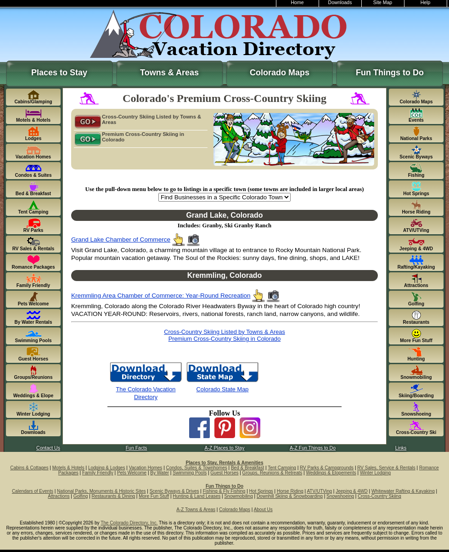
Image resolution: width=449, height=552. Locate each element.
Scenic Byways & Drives (174, 491)
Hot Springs (261, 491)
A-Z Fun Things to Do (313, 448)
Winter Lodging (375, 472)
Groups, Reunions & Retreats (272, 472)
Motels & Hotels (68, 467)
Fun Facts (136, 448)
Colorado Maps (279, 72)
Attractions (58, 496)
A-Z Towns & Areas (195, 509)
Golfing (80, 496)
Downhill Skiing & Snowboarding (290, 496)
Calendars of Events (32, 491)
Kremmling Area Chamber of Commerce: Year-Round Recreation (161, 295)
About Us (263, 509)
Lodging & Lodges (106, 467)
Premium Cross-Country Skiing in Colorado (129, 137)
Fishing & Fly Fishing (224, 491)
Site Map (382, 2)
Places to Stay (59, 72)
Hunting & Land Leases (196, 496)
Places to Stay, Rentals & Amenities (225, 462)
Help (426, 2)
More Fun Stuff (154, 496)
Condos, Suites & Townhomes (196, 467)
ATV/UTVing (319, 491)
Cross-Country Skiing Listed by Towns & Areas (137, 120)
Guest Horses (224, 472)
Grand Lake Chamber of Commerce (120, 239)
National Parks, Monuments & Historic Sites (101, 491)
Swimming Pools (190, 472)
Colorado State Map (222, 389)
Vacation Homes (146, 467)
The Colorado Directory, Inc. (129, 522)
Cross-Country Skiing (379, 496)
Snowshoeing (340, 496)
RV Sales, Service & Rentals (386, 467)
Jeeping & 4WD (351, 491)
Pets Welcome (131, 472)
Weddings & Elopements (331, 472)
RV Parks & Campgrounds (327, 467)
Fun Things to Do (390, 72)
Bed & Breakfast (247, 467)
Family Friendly (97, 472)
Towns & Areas (169, 72)
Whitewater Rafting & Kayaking (403, 491)
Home (297, 2)
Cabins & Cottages (29, 467)
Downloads (340, 2)
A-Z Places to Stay (225, 448)
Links (400, 448)
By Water (159, 472)
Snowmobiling (238, 496)
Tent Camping (282, 467)
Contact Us (48, 448)
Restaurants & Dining (113, 496)
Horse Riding (290, 491)
